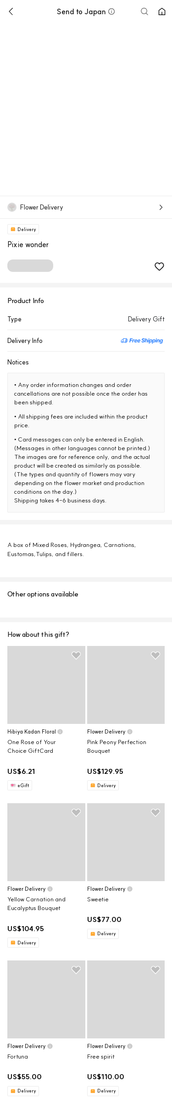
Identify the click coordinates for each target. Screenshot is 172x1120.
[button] (111, 11)
